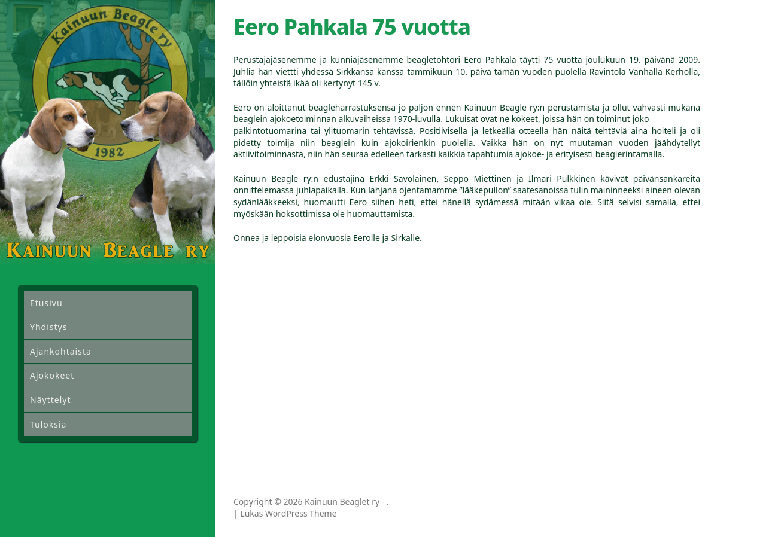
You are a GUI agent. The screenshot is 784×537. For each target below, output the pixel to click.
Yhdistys (48, 326)
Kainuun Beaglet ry (342, 501)
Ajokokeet (52, 375)
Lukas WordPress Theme (288, 513)
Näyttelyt (50, 399)
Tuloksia (48, 424)
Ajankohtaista (61, 351)
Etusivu (46, 303)
